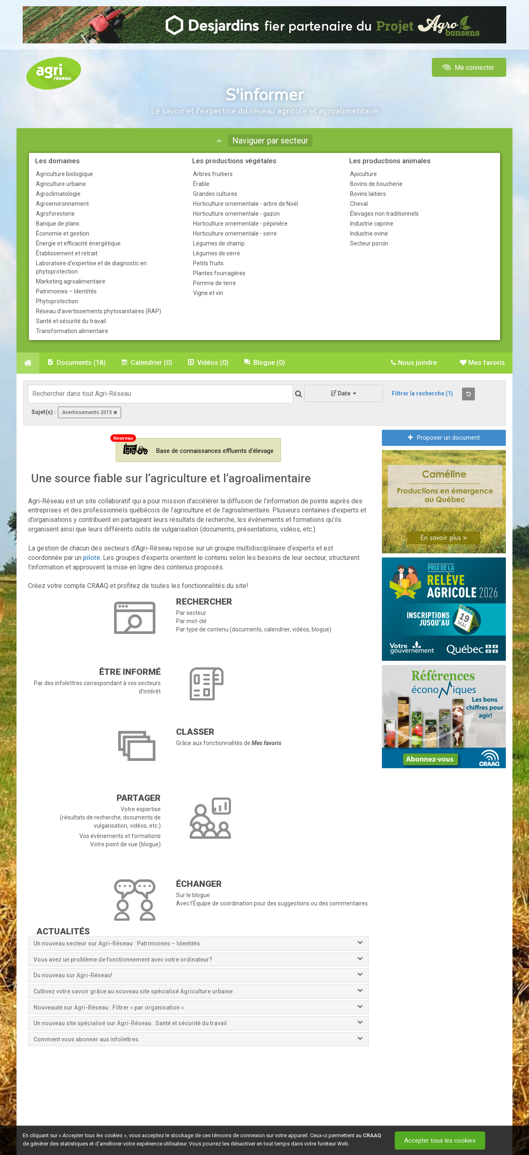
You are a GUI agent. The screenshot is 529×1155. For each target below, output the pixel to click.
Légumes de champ (219, 243)
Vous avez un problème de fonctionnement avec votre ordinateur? (122, 959)
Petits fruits (208, 263)
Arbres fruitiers (213, 174)
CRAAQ (372, 1135)
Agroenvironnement (62, 203)
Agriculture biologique (64, 174)
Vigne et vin (208, 293)
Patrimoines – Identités (66, 291)
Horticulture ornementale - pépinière (240, 223)
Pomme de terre (214, 283)
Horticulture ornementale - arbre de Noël (245, 203)
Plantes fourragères (219, 273)
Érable (201, 184)
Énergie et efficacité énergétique (78, 243)
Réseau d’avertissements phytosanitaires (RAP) (98, 311)
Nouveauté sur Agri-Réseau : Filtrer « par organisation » (108, 1007)
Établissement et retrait (67, 253)
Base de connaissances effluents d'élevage (198, 449)
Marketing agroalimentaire (70, 281)
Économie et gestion (62, 233)
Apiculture (363, 174)
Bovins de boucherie (376, 184)
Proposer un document (444, 437)
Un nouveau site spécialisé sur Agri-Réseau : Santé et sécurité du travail (130, 1023)
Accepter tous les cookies (440, 1140)
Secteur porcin (369, 243)
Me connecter (467, 67)
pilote (91, 558)
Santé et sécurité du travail (71, 321)
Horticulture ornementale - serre (235, 233)
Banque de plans (57, 223)
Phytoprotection (57, 301)
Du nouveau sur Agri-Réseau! (72, 975)
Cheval (359, 203)
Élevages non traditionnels (384, 213)
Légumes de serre (216, 253)
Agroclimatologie (58, 194)
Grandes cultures (215, 194)
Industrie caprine (371, 223)
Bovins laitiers (368, 194)
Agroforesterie (55, 213)
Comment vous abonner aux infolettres (85, 1039)
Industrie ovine (369, 233)
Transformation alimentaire (72, 331)
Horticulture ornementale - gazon (236, 213)
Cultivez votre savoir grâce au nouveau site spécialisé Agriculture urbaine (133, 991)
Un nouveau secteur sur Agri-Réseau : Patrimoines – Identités (116, 943)
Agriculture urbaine (61, 184)
